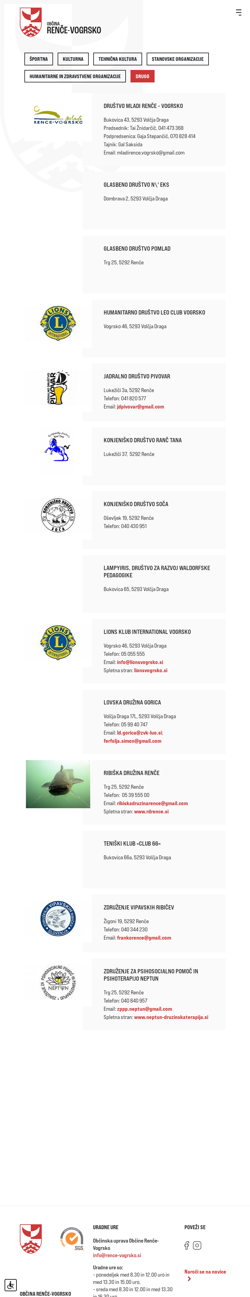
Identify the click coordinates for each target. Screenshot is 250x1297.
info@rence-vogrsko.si (117, 1255)
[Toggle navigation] (238, 12)
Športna (39, 59)
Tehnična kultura (117, 59)
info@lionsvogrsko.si (140, 662)
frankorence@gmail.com (144, 937)
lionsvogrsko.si (150, 670)
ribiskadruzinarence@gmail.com (152, 803)
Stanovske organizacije (178, 59)
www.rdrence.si (151, 811)
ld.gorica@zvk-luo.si (139, 732)
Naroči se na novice (205, 1275)
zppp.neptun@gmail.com (144, 1008)
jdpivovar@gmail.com (140, 406)
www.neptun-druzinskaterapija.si (171, 1017)
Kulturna (73, 59)
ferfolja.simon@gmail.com (132, 740)
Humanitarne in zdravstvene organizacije (75, 76)
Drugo (142, 76)
